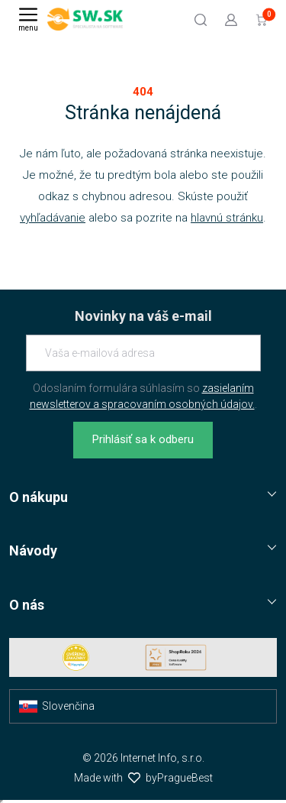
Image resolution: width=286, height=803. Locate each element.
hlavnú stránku (227, 218)
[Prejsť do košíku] (261, 19)
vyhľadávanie (52, 218)
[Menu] (28, 19)
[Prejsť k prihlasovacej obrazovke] (231, 19)
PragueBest (185, 778)
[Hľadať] (200, 19)
